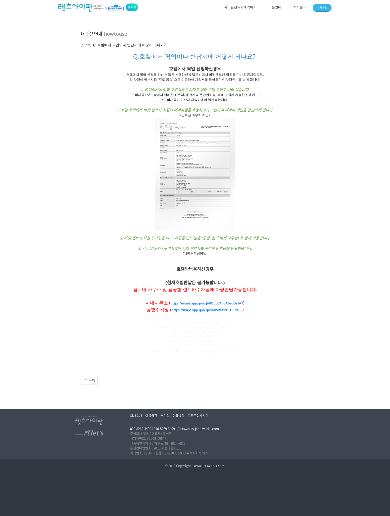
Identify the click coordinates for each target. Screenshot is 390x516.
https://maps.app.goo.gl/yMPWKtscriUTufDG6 (207, 310)
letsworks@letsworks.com (199, 428)
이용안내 (274, 7)
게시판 (298, 7)
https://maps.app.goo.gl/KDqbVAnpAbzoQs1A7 (207, 303)
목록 (89, 380)
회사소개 (136, 415)
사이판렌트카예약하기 (240, 7)
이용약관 (151, 415)
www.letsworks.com (209, 465)
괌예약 (132, 7)
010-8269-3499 (140, 428)
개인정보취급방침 (172, 415)
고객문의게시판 (198, 415)
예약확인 (322, 7)
